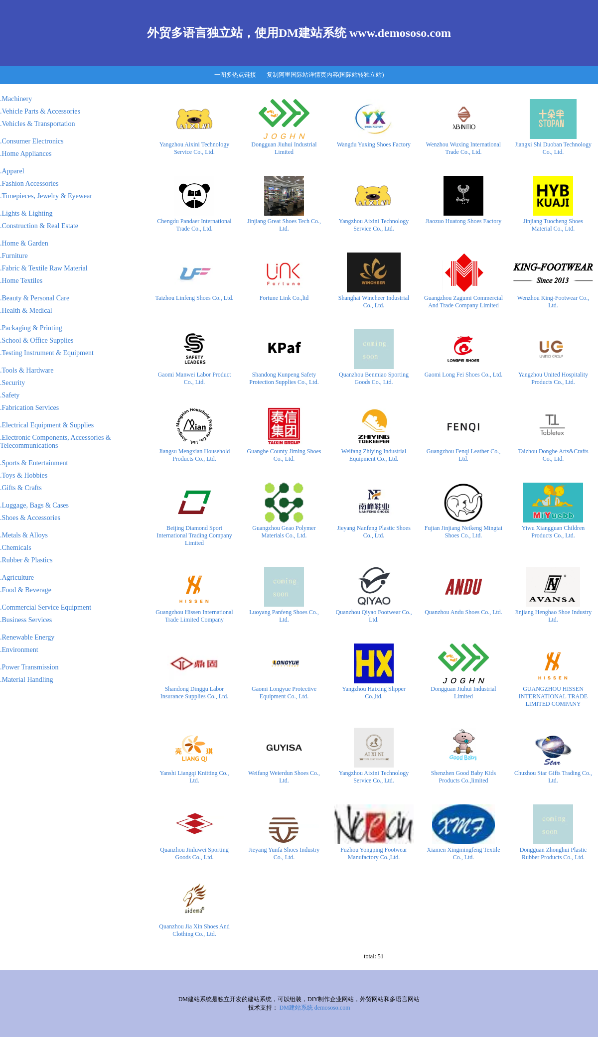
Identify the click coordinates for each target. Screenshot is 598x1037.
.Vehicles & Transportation (37, 124)
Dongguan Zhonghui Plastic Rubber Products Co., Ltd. (553, 853)
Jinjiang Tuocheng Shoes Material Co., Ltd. (553, 225)
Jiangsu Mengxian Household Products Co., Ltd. (194, 455)
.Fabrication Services (29, 407)
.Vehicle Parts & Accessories (40, 111)
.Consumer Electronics (32, 141)
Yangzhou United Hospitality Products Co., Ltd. (553, 378)
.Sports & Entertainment (34, 463)
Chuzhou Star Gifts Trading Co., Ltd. (553, 777)
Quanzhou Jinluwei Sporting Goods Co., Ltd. (194, 853)
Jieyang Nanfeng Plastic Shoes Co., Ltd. (374, 531)
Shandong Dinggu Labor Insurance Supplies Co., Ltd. (194, 692)
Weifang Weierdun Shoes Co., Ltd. (284, 777)
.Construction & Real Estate (39, 226)
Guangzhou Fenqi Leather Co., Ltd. (463, 455)
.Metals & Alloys (24, 535)
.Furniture (14, 255)
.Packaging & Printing (31, 328)
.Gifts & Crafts (21, 488)
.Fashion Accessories (29, 183)
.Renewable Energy (27, 637)
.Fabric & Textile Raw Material (44, 268)
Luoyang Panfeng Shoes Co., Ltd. (284, 616)
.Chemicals (15, 547)
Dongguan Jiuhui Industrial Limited (283, 148)
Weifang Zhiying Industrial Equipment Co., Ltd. (373, 455)
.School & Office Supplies (37, 340)
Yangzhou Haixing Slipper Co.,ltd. (373, 692)
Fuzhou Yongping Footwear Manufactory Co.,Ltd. (373, 853)
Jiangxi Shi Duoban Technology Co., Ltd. (553, 148)
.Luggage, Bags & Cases (34, 505)
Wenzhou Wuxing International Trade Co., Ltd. (463, 148)
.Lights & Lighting (26, 213)
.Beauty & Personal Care (34, 298)
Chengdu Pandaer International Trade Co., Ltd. (194, 225)
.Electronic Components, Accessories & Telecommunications (55, 441)
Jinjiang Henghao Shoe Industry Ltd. (553, 616)
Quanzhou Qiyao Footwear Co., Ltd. (374, 616)
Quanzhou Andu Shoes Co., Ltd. (463, 612)
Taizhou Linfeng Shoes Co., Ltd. (194, 297)
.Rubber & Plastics (26, 560)
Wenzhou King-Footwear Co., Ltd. (553, 301)
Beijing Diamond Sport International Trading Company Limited (194, 535)
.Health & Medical (26, 310)
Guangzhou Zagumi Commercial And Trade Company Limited (463, 301)
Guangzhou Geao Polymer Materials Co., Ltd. (283, 531)
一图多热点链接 (235, 74)
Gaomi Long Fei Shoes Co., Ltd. (464, 374)
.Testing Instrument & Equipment (47, 353)
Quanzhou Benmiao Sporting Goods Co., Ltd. (374, 378)
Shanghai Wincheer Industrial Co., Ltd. (374, 301)
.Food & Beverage (25, 590)
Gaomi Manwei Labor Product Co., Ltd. (194, 378)
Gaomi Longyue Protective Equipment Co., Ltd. (284, 692)
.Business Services (26, 620)
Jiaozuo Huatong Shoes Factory (463, 221)
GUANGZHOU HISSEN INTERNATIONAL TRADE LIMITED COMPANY (553, 696)
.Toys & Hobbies (23, 475)
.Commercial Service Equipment (45, 607)
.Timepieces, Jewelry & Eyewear (46, 196)
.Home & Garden (24, 243)
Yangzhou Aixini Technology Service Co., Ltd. (194, 148)
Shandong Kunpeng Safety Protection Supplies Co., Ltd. (283, 378)
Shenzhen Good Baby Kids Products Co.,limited (463, 777)
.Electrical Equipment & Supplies (47, 425)
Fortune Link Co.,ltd (284, 297)
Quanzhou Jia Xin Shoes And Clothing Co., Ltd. (194, 930)
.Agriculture (17, 577)
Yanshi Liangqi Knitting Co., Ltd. (194, 777)
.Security (12, 383)
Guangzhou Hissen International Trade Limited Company (194, 616)
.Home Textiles (21, 280)
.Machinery (16, 99)
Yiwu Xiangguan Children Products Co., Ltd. (553, 531)
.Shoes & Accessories (30, 517)
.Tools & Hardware (27, 370)
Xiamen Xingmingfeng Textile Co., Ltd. (463, 853)
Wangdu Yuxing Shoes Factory (374, 144)
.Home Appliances (25, 153)
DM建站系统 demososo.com (315, 1007)
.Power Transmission (29, 667)
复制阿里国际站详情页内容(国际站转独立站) (325, 74)
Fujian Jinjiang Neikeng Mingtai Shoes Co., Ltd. (463, 531)
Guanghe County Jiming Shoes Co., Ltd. (284, 455)
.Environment (19, 649)
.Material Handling (26, 679)
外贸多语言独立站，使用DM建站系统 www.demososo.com (299, 32)
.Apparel (12, 171)
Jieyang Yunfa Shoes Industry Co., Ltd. (284, 853)
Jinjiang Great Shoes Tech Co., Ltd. (284, 225)
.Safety (9, 395)
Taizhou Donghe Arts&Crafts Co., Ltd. (553, 455)
